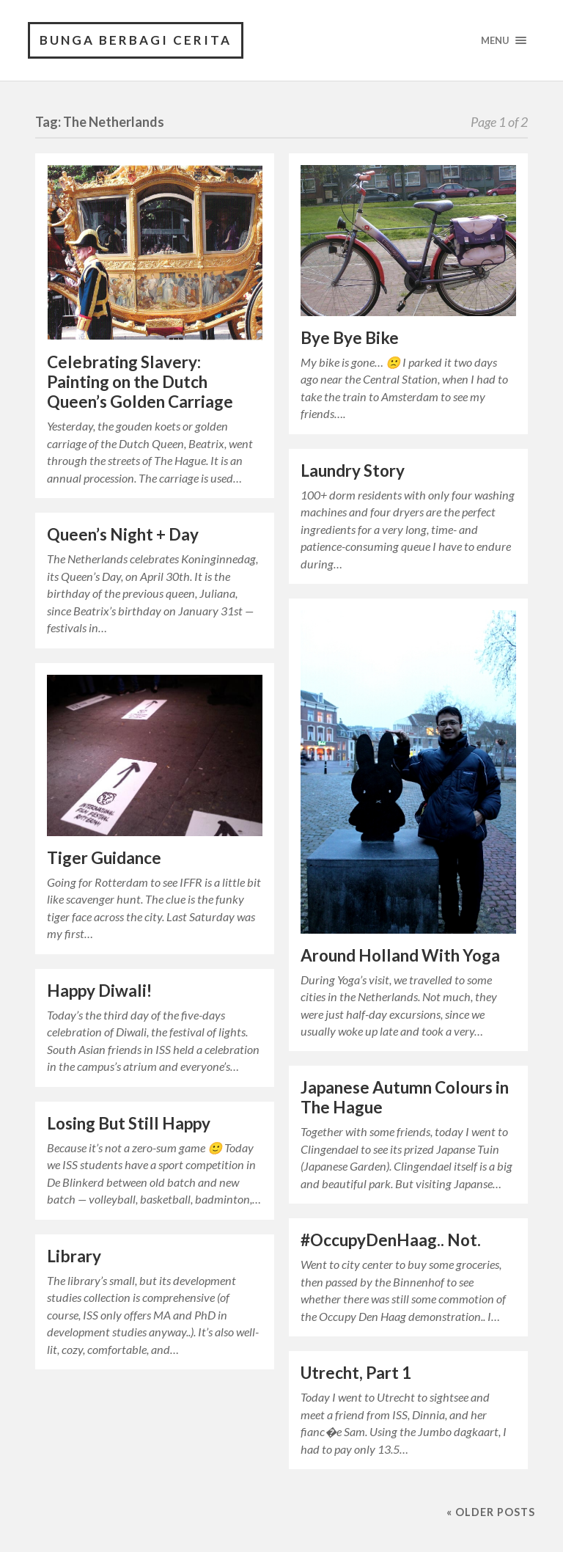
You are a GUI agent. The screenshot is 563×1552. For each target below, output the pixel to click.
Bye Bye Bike (350, 338)
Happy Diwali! (99, 990)
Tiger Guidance (104, 858)
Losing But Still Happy (128, 1123)
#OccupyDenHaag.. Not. (391, 1240)
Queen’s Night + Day (123, 534)
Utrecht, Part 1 (356, 1373)
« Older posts (490, 1512)
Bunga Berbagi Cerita (136, 40)
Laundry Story (353, 470)
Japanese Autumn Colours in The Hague (405, 1097)
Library (74, 1256)
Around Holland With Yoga (400, 955)
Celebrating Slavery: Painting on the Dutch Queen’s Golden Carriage (140, 381)
